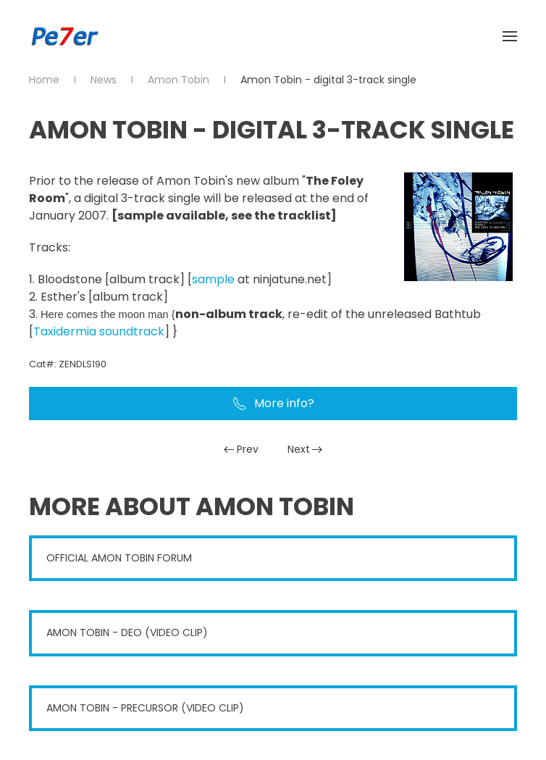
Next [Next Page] (305, 449)
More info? (273, 403)
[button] (510, 36)
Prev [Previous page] (241, 449)
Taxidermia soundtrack (98, 331)
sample (213, 279)
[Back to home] (65, 36)
